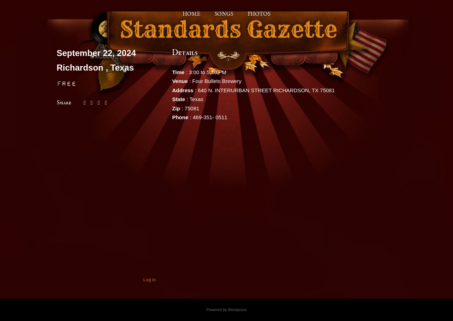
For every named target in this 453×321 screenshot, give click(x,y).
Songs (223, 14)
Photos (258, 14)
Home (191, 14)
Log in (149, 279)
